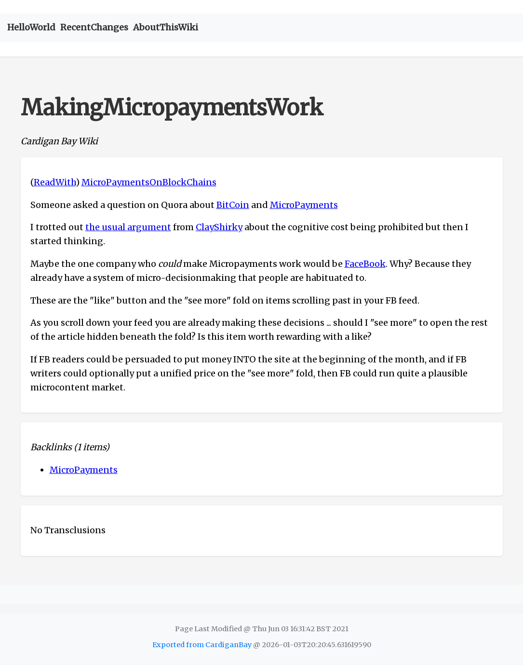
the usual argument (128, 227)
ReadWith (55, 182)
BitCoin (232, 204)
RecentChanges (94, 27)
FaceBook (365, 263)
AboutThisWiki (165, 27)
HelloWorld (31, 27)
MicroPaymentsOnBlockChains (148, 182)
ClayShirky (219, 227)
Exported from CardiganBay (202, 644)
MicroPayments (304, 204)
